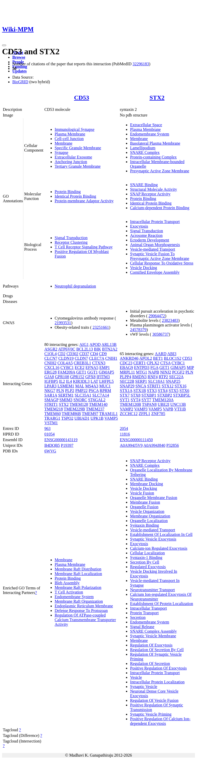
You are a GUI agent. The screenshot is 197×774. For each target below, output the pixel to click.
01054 (49, 434)
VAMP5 (111, 418)
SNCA (140, 386)
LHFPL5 (106, 381)
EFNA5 (91, 367)
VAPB (168, 409)
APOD (95, 344)
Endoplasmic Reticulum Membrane (84, 606)
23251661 (101, 327)
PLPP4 (125, 377)
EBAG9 (126, 367)
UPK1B (97, 418)
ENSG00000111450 (136, 440)
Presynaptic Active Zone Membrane (159, 171)
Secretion (137, 617)
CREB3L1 (82, 363)
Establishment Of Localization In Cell (161, 534)
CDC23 (126, 363)
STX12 (167, 386)
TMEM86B (71, 413)
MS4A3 (91, 386)
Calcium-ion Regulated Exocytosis (158, 548)
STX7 (125, 395)
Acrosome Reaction (146, 235)
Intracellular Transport (148, 608)
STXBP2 (164, 395)
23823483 (170, 320)
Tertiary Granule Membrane (78, 166)
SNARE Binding (144, 185)
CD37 (84, 354)
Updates (19, 71)
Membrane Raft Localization (78, 573)
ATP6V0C (66, 349)
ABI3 (171, 354)
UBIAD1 (82, 418)
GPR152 (77, 377)
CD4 (94, 354)
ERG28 (50, 372)
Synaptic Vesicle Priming (150, 714)
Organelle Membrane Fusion (153, 497)
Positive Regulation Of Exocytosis (158, 668)
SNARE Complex (145, 152)
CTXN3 (98, 363)
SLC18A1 (156, 381)
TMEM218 (53, 409)
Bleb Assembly (67, 583)
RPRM (105, 390)
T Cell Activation (69, 592)
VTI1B (180, 409)
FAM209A (66, 372)
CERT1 (139, 363)
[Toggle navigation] (4, 45)
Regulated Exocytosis (148, 567)
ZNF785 (158, 413)
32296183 (141, 64)
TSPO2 (67, 418)
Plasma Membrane (70, 134)
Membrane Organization (150, 516)
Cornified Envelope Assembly (155, 272)
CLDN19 (66, 358)
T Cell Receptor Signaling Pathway (84, 247)
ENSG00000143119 (60, 440)
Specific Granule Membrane (78, 148)
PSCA (93, 390)
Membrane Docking (146, 484)
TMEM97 (90, 413)
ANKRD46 (129, 358)
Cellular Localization (147, 553)
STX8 (135, 395)
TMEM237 (95, 409)
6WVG (50, 451)
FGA (154, 367)
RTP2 (163, 377)
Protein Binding (68, 191)
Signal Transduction (71, 238)
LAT (94, 381)
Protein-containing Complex (153, 157)
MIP (190, 367)
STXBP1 (149, 395)
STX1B (139, 390)
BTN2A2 (109, 349)
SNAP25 (173, 381)
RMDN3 (139, 377)
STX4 (163, 390)
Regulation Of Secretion (150, 663)
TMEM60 (52, 413)
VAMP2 (126, 409)
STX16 (180, 386)
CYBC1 (67, 367)
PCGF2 (178, 372)
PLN (60, 390)
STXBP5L (181, 395)
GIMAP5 (106, 372)
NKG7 (49, 390)
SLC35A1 (83, 395)
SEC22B (127, 381)
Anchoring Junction (71, 162)
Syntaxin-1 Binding (146, 557)
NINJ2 (165, 372)
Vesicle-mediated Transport (152, 249)
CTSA (165, 363)
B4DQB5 (52, 445)
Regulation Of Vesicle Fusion (154, 700)
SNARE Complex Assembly (153, 631)
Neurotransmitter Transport (152, 590)
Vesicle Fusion (142, 493)
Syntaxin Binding (144, 525)
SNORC (80, 400)
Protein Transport (144, 613)
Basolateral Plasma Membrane (155, 143)
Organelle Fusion (144, 507)
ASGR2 (50, 349)
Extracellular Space (146, 125)
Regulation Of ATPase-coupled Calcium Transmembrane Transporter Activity (85, 620)
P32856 (172, 445)
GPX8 (90, 377)
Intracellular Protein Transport (155, 221)
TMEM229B (74, 409)
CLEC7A (96, 358)
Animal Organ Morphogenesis (155, 244)
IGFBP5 (51, 381)
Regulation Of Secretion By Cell (157, 650)
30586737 (160, 334)
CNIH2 (50, 363)
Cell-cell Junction (69, 138)
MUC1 (105, 386)
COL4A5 (65, 363)
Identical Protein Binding (75, 196)
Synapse (61, 152)
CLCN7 (50, 358)
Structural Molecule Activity (153, 189)
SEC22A (176, 377)
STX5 (173, 390)
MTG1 (141, 372)
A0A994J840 (154, 445)
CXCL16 (52, 367)
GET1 (81, 372)
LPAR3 (50, 386)
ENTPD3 (142, 367)
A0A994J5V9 (131, 445)
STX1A (126, 390)
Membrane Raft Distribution (78, 569)
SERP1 (141, 381)
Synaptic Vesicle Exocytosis (153, 539)
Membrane (63, 143)
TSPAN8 (149, 404)
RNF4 (153, 377)
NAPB (153, 372)
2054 (124, 428)
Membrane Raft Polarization (78, 587)
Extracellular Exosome (73, 157)
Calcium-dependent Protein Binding (159, 208)
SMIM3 (65, 400)
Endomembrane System (149, 134)
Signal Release (142, 626)
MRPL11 (127, 372)
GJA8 (49, 377)
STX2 (157, 97)
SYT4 (135, 400)
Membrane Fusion (145, 502)
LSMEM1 (65, 386)
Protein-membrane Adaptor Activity (84, 201)
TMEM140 (98, 404)
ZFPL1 (144, 413)
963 (47, 428)
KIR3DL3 (81, 381)
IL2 (62, 381)
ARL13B (109, 344)
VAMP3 (140, 409)
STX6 (184, 390)
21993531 (63, 323)
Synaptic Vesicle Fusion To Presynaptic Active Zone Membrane (159, 256)
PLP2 (69, 390)
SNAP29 (127, 386)
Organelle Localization (149, 520)
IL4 (69, 381)
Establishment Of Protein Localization (161, 603)
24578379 (138, 329)
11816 (125, 434)
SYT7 (146, 400)
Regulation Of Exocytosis (151, 645)
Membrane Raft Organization (79, 601)
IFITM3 (103, 377)
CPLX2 (153, 363)
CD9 (103, 354)
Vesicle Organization (147, 511)
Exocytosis (139, 226)
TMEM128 (79, 404)
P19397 (67, 445)
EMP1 (104, 367)
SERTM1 (66, 395)
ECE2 (79, 367)
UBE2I (163, 404)
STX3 (152, 390)
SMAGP (51, 400)
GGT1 (92, 372)
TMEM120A (162, 400)
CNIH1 (111, 358)
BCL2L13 (84, 349)
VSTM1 (51, 423)
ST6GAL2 (96, 400)
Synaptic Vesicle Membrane (153, 636)
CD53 (81, 97)
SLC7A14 (100, 395)
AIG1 (83, 344)
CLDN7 (81, 358)
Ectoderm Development (149, 240)
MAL (79, 386)
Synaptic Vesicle (143, 686)
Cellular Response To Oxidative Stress (161, 263)
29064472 (157, 316)
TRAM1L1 (108, 413)
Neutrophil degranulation (75, 286)
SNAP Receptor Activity (150, 194)
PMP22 (81, 390)
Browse (18, 57)
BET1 (158, 358)
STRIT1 (51, 404)
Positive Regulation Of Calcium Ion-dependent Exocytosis (160, 721)
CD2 (61, 354)
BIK (97, 349)
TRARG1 (52, 418)
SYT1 (125, 400)
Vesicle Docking (143, 268)
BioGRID (20, 82)
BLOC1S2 (172, 358)
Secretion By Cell (144, 562)
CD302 (72, 354)
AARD (160, 354)
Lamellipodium (142, 148)
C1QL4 (50, 354)
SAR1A (50, 395)
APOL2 (145, 358)
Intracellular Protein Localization (157, 682)
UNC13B (178, 404)
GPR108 (62, 377)
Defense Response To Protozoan (81, 610)
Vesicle (136, 677)
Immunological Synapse (74, 129)
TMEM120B (130, 404)
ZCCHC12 (128, 413)
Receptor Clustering (71, 242)
